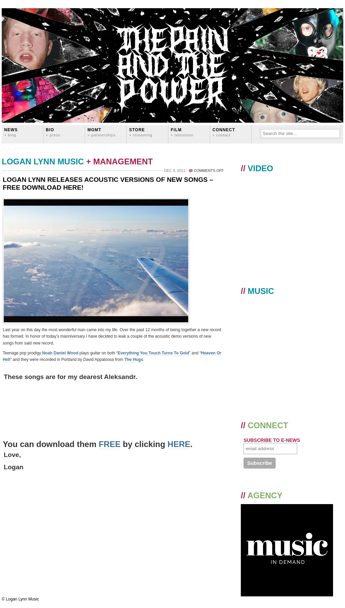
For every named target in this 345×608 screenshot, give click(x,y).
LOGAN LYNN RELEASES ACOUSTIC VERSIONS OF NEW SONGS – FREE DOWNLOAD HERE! (108, 183)
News (11, 132)
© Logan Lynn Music (20, 599)
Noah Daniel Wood (60, 353)
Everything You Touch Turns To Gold (153, 353)
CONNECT (223, 132)
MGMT (101, 132)
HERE (178, 444)
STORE (140, 132)
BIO (53, 132)
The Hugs (133, 359)
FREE (110, 444)
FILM (182, 132)
